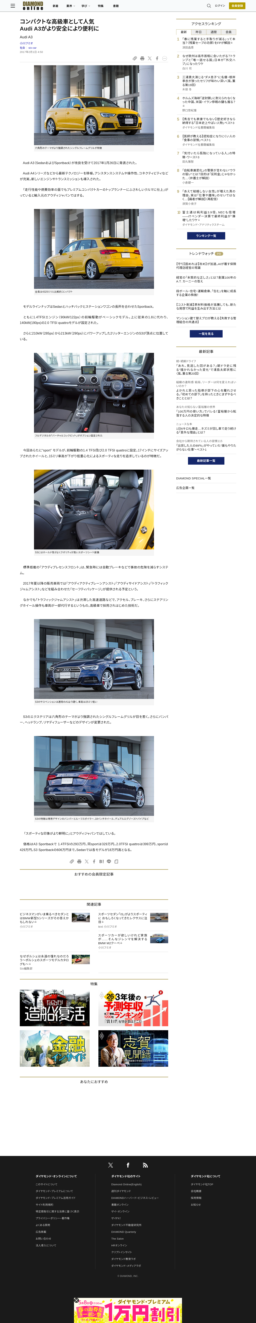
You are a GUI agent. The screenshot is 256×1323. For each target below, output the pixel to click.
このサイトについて (46, 1184)
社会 (22, 47)
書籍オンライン (120, 1204)
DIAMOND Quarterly (123, 1231)
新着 (65, 7)
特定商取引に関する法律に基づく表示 (57, 1211)
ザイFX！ (116, 1218)
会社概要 (196, 1191)
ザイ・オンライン (120, 1211)
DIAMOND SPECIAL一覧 (193, 478)
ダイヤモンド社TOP (202, 1184)
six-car (32, 47)
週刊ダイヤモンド (121, 1191)
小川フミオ (26, 43)
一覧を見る (206, 333)
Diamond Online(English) (126, 1184)
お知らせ (196, 1204)
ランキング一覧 (206, 235)
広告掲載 (41, 1231)
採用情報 (196, 1197)
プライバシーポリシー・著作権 (53, 1218)
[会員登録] (228, 7)
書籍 (125, 7)
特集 (110, 7)
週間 (214, 32)
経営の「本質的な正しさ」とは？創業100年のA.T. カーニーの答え (206, 279)
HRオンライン (119, 1245)
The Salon (117, 1238)
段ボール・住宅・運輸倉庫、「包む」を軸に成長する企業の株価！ (206, 293)
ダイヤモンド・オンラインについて (56, 1176)
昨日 (199, 32)
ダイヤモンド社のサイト (126, 1176)
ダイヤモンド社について (205, 1176)
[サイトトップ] (38, 7)
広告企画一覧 (185, 488)
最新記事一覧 (206, 460)
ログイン (211, 7)
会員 (229, 32)
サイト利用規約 (44, 1204)
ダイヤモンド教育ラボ (123, 1259)
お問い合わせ (43, 1238)
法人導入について (46, 1245)
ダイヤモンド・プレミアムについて (54, 1191)
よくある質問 (43, 1225)
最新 (184, 32)
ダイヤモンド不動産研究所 (126, 1225)
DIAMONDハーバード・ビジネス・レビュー (135, 1197)
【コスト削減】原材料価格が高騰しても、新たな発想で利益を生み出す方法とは (206, 306)
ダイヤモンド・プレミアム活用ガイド (55, 1197)
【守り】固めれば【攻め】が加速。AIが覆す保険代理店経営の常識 (206, 266)
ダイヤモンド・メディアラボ (126, 1265)
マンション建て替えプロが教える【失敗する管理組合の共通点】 (206, 320)
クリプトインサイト (121, 1252)
